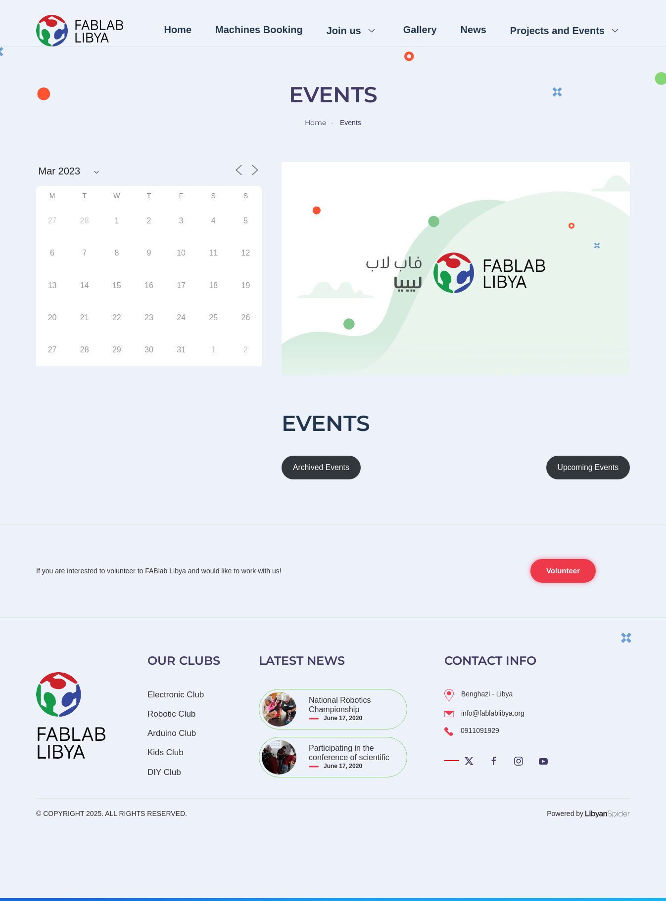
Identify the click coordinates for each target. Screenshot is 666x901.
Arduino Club (171, 733)
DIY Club (164, 772)
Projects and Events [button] (557, 30)
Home (177, 29)
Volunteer (563, 570)
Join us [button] (344, 30)
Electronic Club (175, 694)
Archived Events (321, 467)
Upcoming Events (588, 467)
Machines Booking (259, 29)
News (473, 29)
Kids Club (165, 752)
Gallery (420, 29)
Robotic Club (171, 714)
